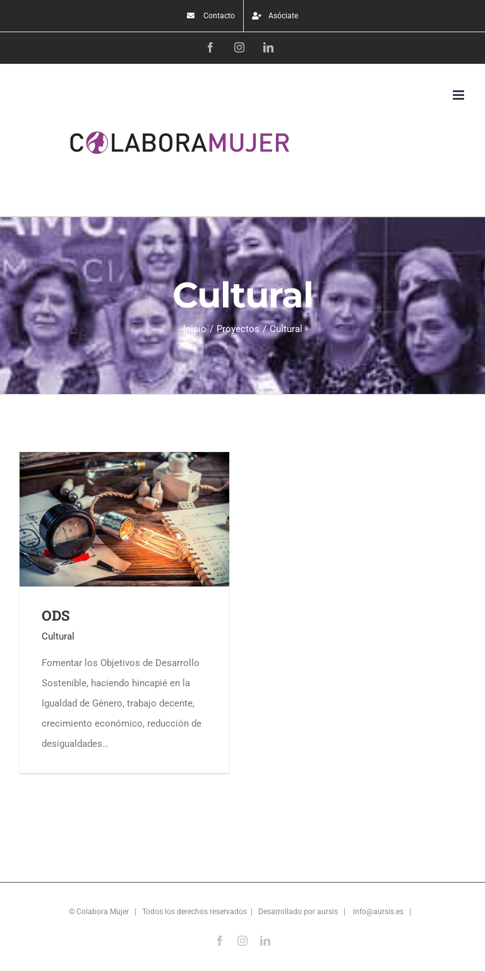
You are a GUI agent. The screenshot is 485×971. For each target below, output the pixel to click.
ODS (55, 615)
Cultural (58, 636)
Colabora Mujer (102, 911)
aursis (327, 911)
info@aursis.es (378, 911)
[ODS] (124, 462)
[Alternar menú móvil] (459, 95)
